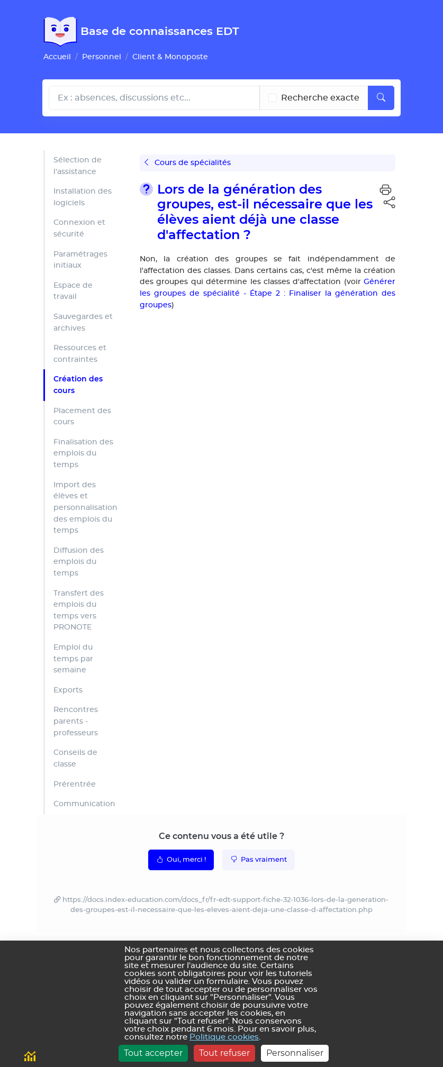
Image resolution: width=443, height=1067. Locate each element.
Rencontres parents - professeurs (75, 721)
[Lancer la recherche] (381, 98)
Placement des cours (82, 416)
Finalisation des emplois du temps (83, 453)
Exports (68, 690)
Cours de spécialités (187, 163)
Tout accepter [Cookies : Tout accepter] (153, 1053)
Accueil (57, 57)
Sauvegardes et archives (83, 322)
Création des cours (78, 384)
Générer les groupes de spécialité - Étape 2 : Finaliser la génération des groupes (267, 293)
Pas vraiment (258, 859)
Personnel (101, 57)
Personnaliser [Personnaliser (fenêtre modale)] (294, 1053)
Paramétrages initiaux (80, 260)
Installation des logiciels (82, 197)
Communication (84, 804)
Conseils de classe (75, 758)
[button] (385, 190)
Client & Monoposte (170, 57)
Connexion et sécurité (79, 228)
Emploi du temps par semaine (73, 658)
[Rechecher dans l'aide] (154, 98)
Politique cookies (224, 1037)
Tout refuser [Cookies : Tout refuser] (224, 1053)
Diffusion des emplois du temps (78, 561)
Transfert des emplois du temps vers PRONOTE (78, 610)
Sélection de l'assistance (77, 166)
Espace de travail (73, 291)
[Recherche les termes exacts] (272, 98)
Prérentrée (74, 784)
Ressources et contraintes (79, 353)
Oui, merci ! (181, 859)
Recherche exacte (320, 98)
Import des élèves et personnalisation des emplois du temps (85, 507)
